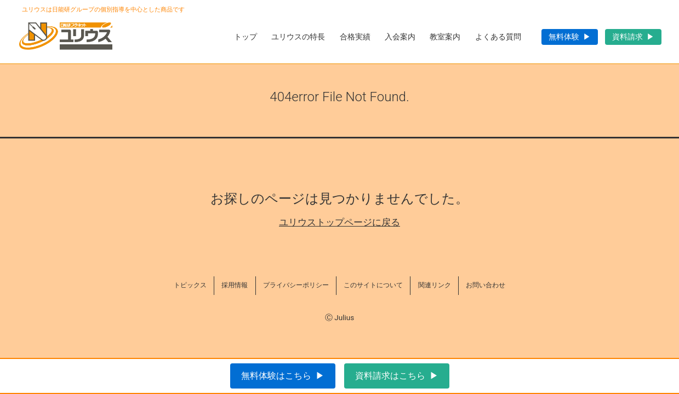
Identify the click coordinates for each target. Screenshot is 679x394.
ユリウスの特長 (298, 36)
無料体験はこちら (276, 375)
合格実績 (355, 36)
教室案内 (445, 36)
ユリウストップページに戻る (339, 222)
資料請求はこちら (390, 375)
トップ (245, 36)
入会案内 (400, 36)
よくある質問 (498, 36)
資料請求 (627, 36)
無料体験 (564, 36)
